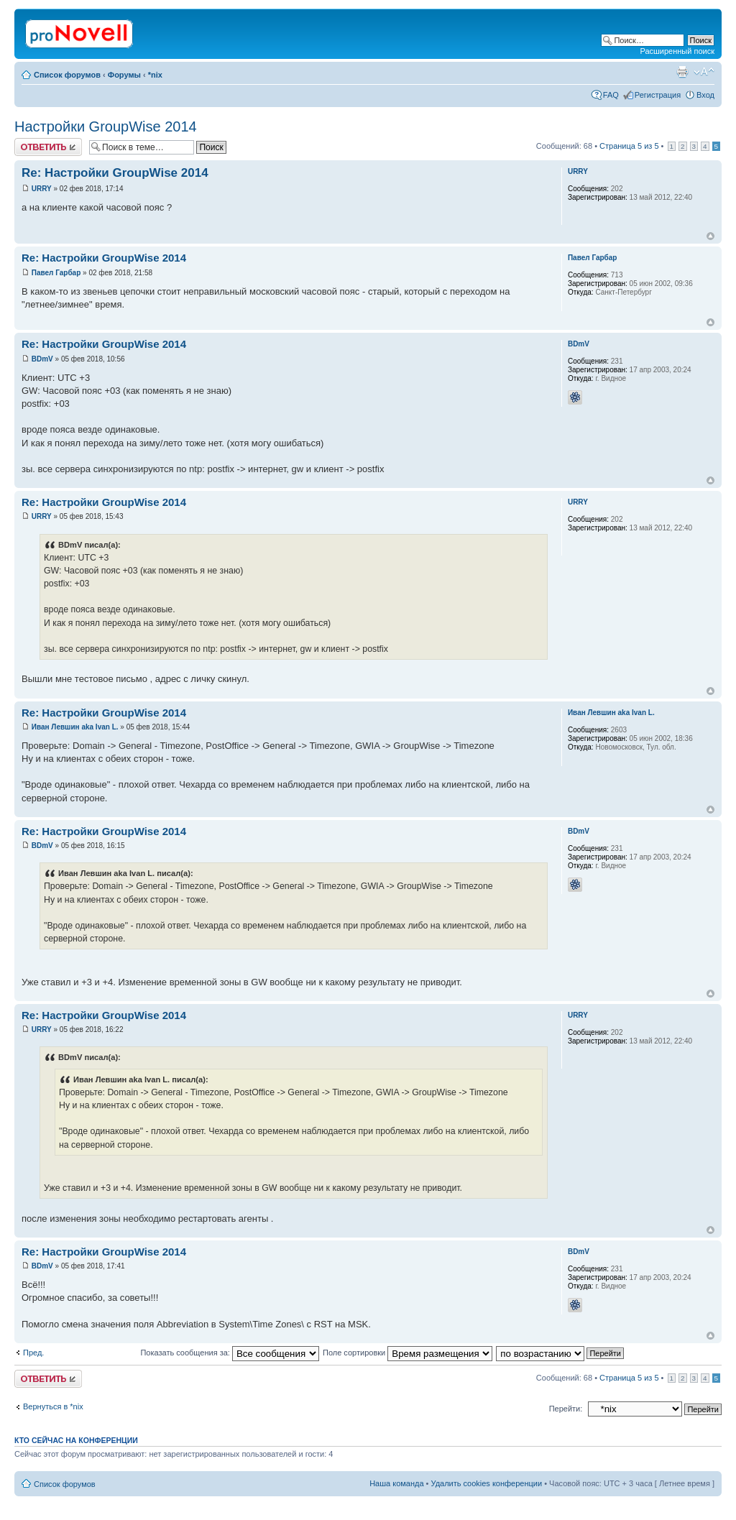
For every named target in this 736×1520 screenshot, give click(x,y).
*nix (155, 74)
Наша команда (396, 1483)
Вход (705, 95)
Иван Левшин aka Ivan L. (75, 727)
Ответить (48, 147)
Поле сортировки (407, 1352)
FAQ (611, 95)
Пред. (33, 1352)
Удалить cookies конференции (487, 1483)
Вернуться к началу (710, 236)
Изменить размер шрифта (704, 71)
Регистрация (658, 95)
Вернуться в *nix (53, 1406)
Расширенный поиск (677, 51)
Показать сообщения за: (229, 1352)
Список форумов (67, 74)
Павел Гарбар (56, 273)
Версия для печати (682, 71)
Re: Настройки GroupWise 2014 (115, 173)
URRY (42, 189)
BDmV (42, 359)
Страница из (628, 146)
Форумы (124, 74)
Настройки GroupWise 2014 (105, 126)
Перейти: (566, 1408)
